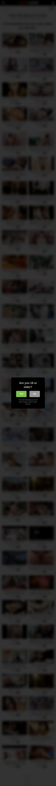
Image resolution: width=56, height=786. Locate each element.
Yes (21, 394)
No (34, 394)
